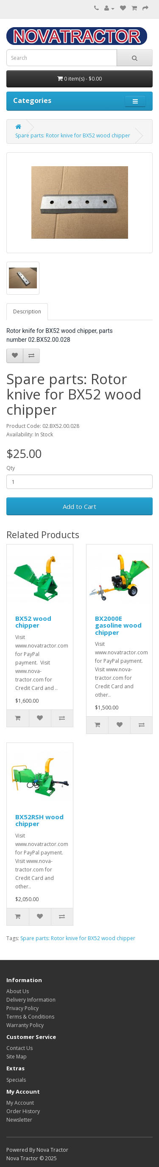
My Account (20, 1102)
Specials (16, 1079)
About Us (17, 991)
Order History (23, 1111)
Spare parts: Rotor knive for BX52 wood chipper (72, 135)
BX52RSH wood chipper (39, 820)
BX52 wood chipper (33, 622)
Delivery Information (31, 999)
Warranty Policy (25, 1025)
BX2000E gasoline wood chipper (118, 625)
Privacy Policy (22, 1008)
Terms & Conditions (30, 1016)
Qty (10, 468)
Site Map (16, 1056)
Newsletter (19, 1119)
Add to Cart (79, 506)
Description (27, 311)
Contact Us (19, 1048)
